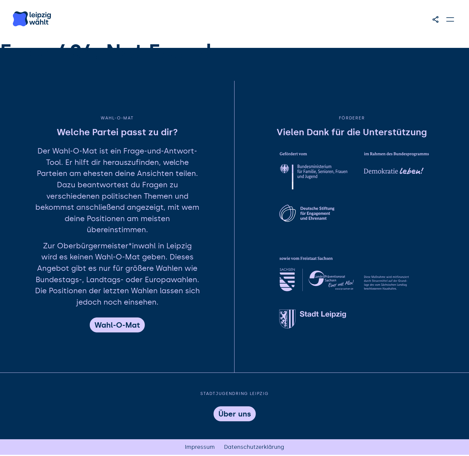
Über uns (234, 414)
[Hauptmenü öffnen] (450, 19)
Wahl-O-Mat (117, 326)
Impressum (200, 448)
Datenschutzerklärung (254, 448)
